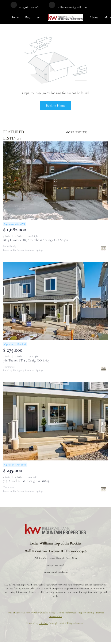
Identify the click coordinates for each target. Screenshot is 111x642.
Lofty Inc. (43, 623)
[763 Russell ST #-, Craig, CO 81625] (55, 421)
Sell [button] (39, 17)
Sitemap (100, 612)
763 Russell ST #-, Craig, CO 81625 (26, 481)
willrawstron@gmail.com (55, 571)
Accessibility (55, 616)
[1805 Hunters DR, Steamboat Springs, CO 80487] (55, 180)
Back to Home (55, 105)
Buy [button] (27, 17)
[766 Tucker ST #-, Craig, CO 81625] (55, 301)
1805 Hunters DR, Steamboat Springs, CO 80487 (35, 240)
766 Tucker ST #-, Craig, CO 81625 (26, 360)
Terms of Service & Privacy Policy (22, 612)
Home (15, 17)
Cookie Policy (48, 612)
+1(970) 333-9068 (55, 564)
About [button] (93, 17)
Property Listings (86, 612)
